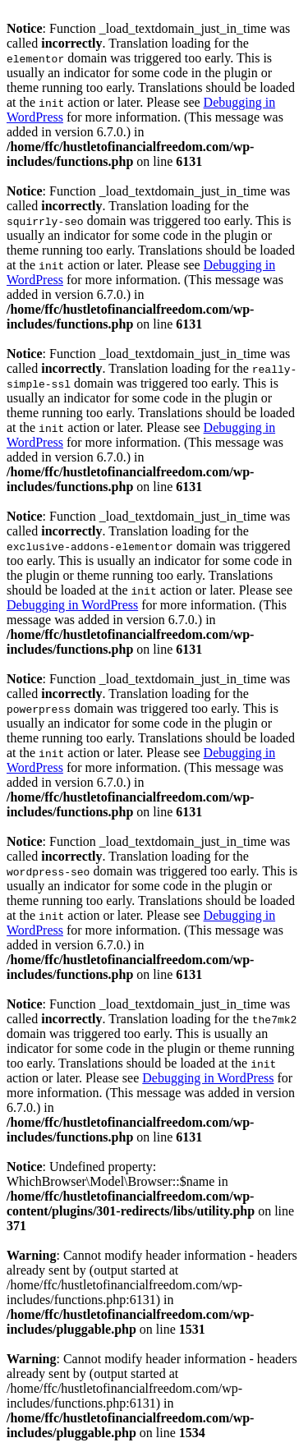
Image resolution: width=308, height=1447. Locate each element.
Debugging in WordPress (72, 605)
